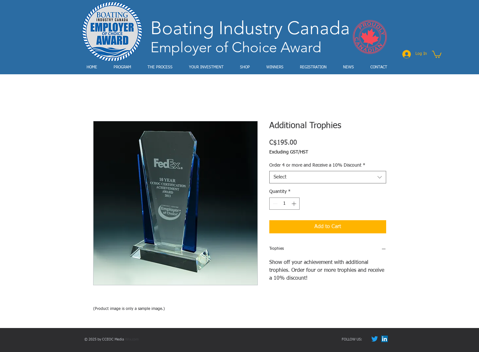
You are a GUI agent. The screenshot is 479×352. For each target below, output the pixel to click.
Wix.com (132, 339)
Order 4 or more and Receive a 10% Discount (317, 165)
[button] (436, 54)
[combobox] (327, 177)
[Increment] (294, 203)
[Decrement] (274, 203)
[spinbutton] (284, 203)
